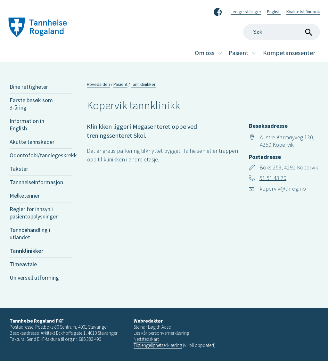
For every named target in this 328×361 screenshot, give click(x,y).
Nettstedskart (146, 339)
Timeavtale (23, 264)
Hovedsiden (98, 84)
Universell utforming (34, 277)
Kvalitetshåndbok (303, 11)
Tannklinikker (26, 250)
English (274, 11)
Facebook (218, 11)
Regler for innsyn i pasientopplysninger (34, 212)
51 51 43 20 (272, 178)
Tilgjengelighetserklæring (158, 345)
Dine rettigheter (29, 86)
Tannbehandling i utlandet (30, 233)
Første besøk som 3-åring (31, 103)
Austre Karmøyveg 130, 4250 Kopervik (287, 141)
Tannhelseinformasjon (36, 182)
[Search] (281, 32)
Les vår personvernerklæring (161, 333)
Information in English (27, 124)
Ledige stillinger (246, 11)
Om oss (204, 53)
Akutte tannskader (32, 141)
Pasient (239, 53)
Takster (19, 168)
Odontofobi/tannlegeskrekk (41, 155)
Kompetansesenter (289, 53)
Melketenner (25, 195)
